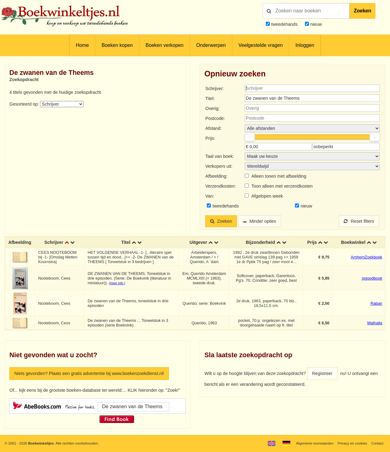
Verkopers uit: (218, 166)
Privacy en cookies (352, 443)
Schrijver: (214, 88)
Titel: (210, 98)
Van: (209, 196)
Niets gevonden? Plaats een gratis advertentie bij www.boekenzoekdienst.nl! (89, 373)
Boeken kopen (117, 45)
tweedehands (284, 24)
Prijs (312, 242)
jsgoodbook (372, 278)
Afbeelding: (216, 176)
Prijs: (210, 138)
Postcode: (215, 118)
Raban (376, 303)
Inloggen (304, 45)
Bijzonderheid (260, 242)
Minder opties (263, 221)
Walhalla (374, 323)
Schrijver (53, 242)
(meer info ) (117, 283)
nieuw (315, 24)
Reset (359, 221)
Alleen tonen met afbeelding (279, 176)
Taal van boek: (219, 156)
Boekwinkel (353, 242)
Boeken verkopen (165, 45)
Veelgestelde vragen (260, 45)
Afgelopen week (267, 196)
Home (82, 45)
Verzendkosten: (220, 186)
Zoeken (362, 10)
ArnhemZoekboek (366, 257)
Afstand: (213, 128)
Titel (125, 242)
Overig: (212, 108)
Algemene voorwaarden (314, 443)
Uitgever (198, 242)
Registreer (322, 373)
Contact (377, 443)
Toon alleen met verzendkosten (282, 186)
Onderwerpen (211, 45)
